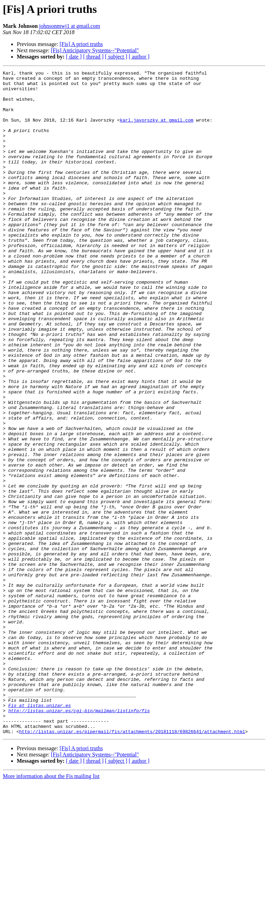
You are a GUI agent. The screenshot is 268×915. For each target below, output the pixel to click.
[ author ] (139, 57)
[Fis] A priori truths (81, 44)
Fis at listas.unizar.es (39, 833)
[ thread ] (93, 57)
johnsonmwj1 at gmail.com (69, 26)
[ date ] (74, 57)
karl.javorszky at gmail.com (156, 130)
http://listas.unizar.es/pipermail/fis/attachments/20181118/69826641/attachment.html (132, 864)
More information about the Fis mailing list (51, 909)
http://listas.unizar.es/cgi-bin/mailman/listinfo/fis (79, 839)
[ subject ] (116, 57)
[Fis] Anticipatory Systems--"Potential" (95, 50)
